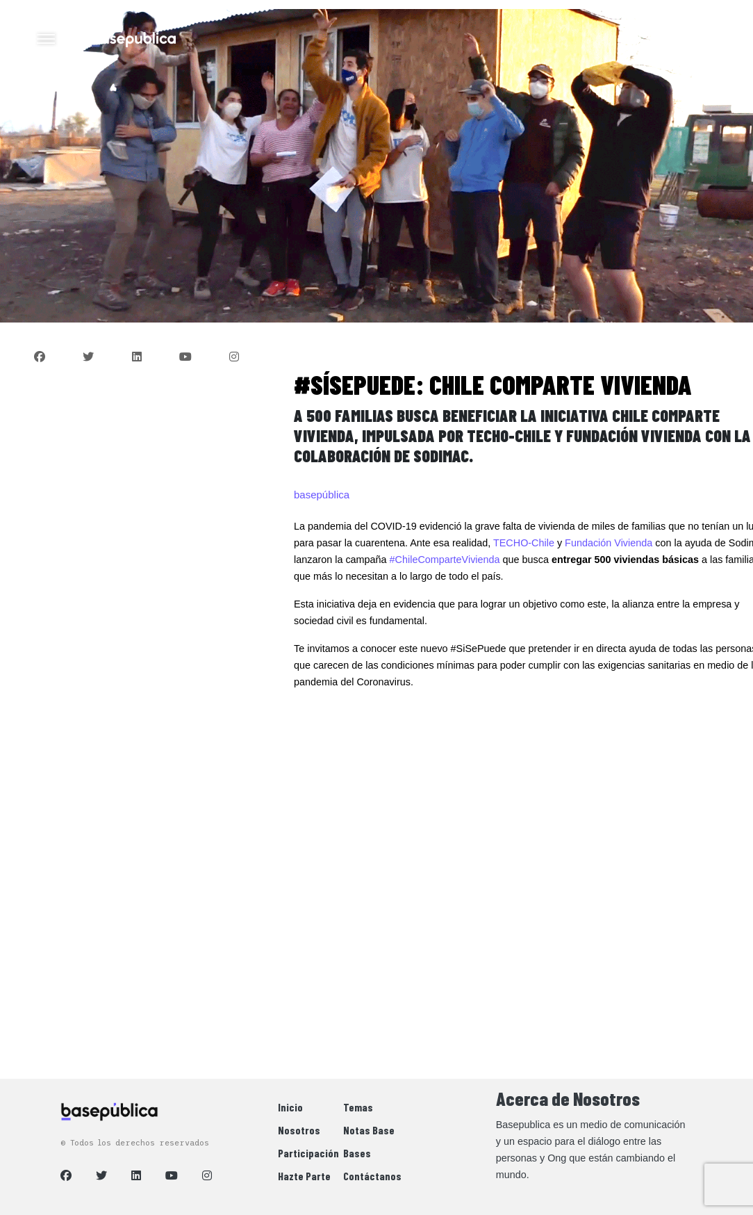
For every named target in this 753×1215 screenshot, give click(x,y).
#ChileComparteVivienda (445, 559)
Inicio (290, 1107)
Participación (308, 1153)
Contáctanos (372, 1176)
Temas (358, 1107)
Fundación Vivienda (608, 542)
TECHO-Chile (523, 542)
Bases (357, 1153)
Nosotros (299, 1130)
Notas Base (369, 1130)
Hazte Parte (304, 1176)
